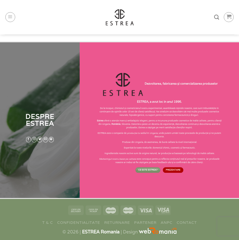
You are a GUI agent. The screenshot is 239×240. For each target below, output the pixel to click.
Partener (145, 222)
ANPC (167, 222)
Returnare (117, 222)
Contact (187, 222)
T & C (47, 222)
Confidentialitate (78, 222)
